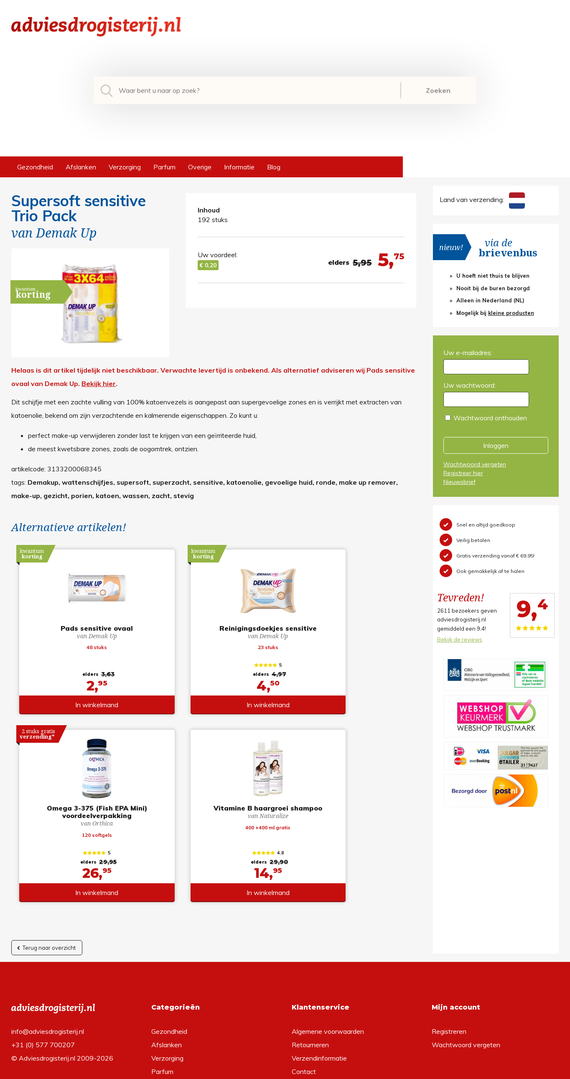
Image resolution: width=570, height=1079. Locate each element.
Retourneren (310, 917)
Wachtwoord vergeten (474, 464)
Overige (199, 167)
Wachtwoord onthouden (490, 418)
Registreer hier (463, 473)
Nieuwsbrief (459, 482)
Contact (304, 944)
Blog (273, 167)
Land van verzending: (482, 199)
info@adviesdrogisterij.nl (47, 904)
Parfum (164, 167)
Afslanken (81, 167)
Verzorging (125, 167)
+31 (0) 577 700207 (43, 917)
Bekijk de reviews (459, 639)
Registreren (449, 904)
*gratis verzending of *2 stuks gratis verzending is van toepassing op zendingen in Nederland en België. (285, 1070)
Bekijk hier (98, 383)
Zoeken (438, 90)
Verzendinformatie (319, 930)
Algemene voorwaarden (328, 904)
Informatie (239, 167)
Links (299, 957)
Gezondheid (35, 167)
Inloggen (496, 445)
